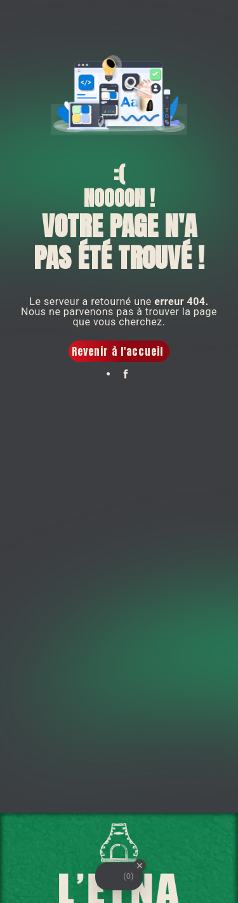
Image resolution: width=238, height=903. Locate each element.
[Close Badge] (139, 865)
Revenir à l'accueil (117, 351)
